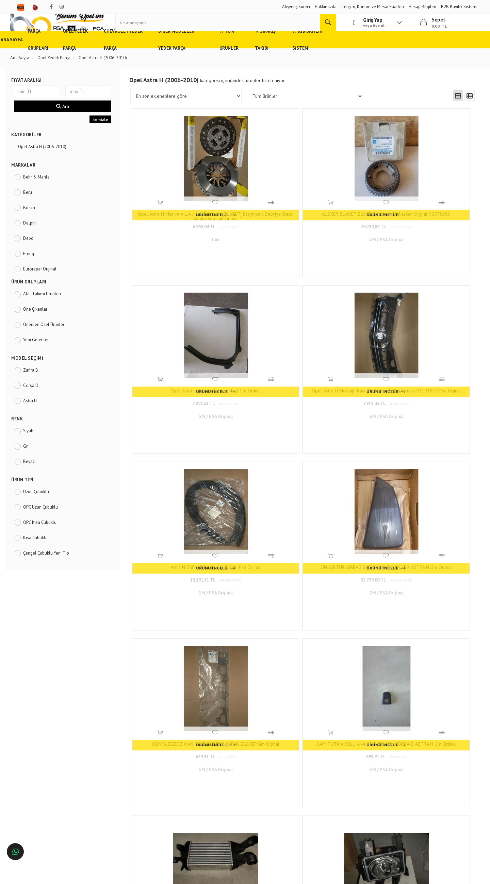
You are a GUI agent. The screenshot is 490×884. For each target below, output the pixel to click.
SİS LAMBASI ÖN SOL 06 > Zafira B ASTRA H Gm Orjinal (346, 483)
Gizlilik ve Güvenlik (120, 781)
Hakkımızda (326, 7)
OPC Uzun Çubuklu (47, 523)
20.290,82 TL (261, 225)
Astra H (37, 417)
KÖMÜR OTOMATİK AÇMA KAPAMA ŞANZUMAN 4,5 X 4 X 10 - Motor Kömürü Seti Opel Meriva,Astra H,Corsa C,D (430, 483)
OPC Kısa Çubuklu (46, 539)
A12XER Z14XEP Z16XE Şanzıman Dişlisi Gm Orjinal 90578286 (261, 214)
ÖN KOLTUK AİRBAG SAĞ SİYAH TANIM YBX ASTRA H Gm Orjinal (261, 348)
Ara (67, 123)
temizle (104, 135)
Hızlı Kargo (112, 761)
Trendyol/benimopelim (214, 808)
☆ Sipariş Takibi (343, 56)
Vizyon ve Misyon (118, 791)
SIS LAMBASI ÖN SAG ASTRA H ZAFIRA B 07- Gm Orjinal (261, 483)
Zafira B (37, 386)
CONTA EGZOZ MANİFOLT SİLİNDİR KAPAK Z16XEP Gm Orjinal (346, 348)
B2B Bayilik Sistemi (459, 7)
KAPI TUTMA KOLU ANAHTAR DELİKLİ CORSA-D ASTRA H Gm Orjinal (430, 348)
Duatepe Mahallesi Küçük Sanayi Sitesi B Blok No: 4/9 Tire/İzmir (225, 764)
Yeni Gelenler (42, 356)
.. (351, 538)
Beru (34, 208)
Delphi (36, 239)
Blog (106, 801)
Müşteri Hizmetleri (119, 771)
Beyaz (36, 478)
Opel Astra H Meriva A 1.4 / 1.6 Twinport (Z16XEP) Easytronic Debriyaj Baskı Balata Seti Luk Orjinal (176, 214)
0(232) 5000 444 (211, 777)
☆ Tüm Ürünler (298, 56)
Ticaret (210, 876)
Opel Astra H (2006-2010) (49, 163)
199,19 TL (430, 493)
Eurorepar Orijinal (46, 285)
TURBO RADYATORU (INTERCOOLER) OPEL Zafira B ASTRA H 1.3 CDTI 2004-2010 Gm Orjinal (176, 483)
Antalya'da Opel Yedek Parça (44, 801)
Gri (32, 462)
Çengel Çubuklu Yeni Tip (53, 569)
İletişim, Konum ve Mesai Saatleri (372, 7)
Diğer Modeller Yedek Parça (238, 56)
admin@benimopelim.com (222, 797)
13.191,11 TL (176, 359)
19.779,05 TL (176, 493)
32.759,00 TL (261, 359)
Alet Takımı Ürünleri (49, 310)
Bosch (36, 224)
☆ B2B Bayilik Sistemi (395, 56)
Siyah (35, 447)
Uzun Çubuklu (43, 508)
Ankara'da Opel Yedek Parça (43, 781)
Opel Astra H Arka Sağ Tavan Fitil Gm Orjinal (345, 214)
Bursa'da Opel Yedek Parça (42, 791)
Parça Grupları (67, 56)
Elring (35, 270)
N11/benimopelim (210, 819)
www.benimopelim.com (329, 606)
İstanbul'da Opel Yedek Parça (45, 821)
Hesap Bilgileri (422, 7)
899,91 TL (430, 359)
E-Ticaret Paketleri (241, 876)
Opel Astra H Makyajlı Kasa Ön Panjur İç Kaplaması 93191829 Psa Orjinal (430, 214)
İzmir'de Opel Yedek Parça (42, 811)
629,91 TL (346, 359)
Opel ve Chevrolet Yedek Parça (46, 761)
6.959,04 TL (176, 225)
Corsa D (37, 401)
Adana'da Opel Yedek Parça (43, 771)
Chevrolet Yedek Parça (169, 56)
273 (364, 538)
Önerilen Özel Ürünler (50, 341)
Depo (35, 254)
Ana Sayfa (28, 56)
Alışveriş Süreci (296, 7)
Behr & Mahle (43, 193)
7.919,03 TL (346, 225)
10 (339, 538)
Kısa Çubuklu (42, 554)
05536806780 (221, 787)
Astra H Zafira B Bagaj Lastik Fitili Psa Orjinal (176, 348)
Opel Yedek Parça (113, 56)
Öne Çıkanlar (42, 325)
